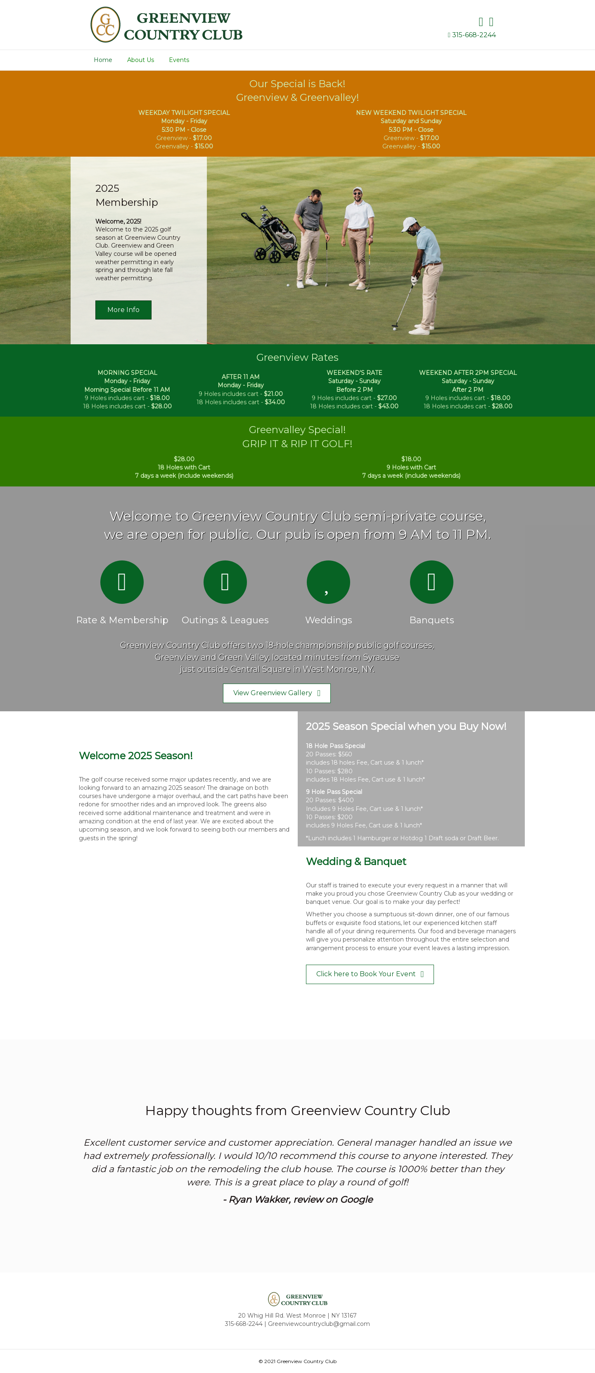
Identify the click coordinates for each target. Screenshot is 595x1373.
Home (103, 60)
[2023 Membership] (297, 250)
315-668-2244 (474, 35)
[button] (123, 309)
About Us (140, 60)
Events (179, 60)
